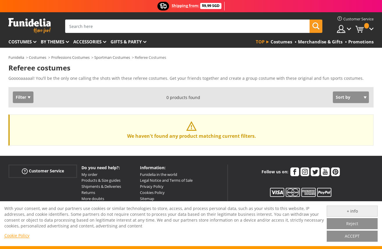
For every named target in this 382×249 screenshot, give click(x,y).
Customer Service (43, 171)
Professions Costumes (70, 57)
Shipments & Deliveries (101, 186)
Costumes (20, 42)
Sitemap (147, 198)
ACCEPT (352, 236)
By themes (52, 42)
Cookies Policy (152, 192)
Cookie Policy (16, 235)
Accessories (87, 42)
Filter (21, 97)
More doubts (92, 198)
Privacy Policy (152, 186)
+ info (352, 211)
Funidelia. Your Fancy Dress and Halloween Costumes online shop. (29, 25)
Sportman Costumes (112, 57)
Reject (352, 223)
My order (89, 174)
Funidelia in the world (158, 174)
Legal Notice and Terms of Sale (166, 180)
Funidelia (16, 57)
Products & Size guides (100, 180)
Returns (88, 192)
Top (260, 42)
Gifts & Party (126, 42)
